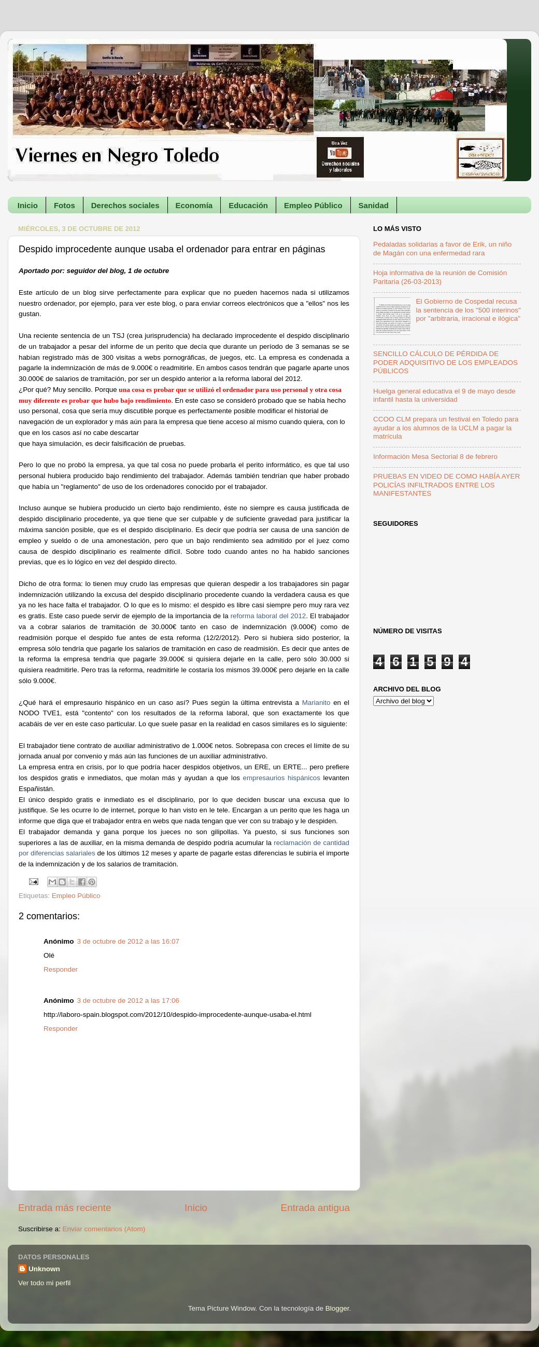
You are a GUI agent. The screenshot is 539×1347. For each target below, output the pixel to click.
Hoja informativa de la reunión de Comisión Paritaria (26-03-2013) (440, 277)
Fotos (64, 205)
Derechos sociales (125, 205)
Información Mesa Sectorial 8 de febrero (435, 456)
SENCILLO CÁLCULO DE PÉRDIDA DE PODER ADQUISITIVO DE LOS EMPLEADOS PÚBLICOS (445, 362)
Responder (61, 969)
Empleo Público (313, 205)
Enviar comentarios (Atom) (104, 1229)
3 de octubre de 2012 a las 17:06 (128, 1000)
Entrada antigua (315, 1207)
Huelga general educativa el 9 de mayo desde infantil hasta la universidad (444, 395)
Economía (194, 205)
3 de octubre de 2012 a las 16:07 (128, 941)
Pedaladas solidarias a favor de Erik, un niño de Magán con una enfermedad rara (442, 248)
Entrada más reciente (64, 1207)
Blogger (337, 1308)
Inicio (28, 205)
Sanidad (374, 205)
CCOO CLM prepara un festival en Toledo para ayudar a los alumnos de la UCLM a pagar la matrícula (445, 427)
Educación (248, 205)
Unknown (44, 1269)
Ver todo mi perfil (44, 1283)
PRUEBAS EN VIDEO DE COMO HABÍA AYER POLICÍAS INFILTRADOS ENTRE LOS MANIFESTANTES (446, 484)
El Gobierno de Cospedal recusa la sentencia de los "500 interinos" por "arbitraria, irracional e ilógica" (468, 309)
